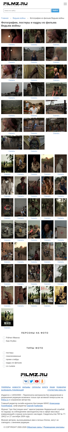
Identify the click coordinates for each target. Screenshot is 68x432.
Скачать (12, 45)
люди (52, 387)
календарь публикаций (12, 390)
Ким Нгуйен (11, 341)
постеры (9, 353)
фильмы (26, 387)
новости (16, 387)
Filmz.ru (4, 400)
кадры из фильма (14, 363)
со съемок (10, 366)
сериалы (36, 387)
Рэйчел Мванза (13, 338)
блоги (45, 387)
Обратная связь (34, 427)
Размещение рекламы (54, 427)
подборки (61, 387)
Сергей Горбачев (35, 406)
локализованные (13, 356)
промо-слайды (12, 359)
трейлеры (6, 387)
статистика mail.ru (57, 390)
